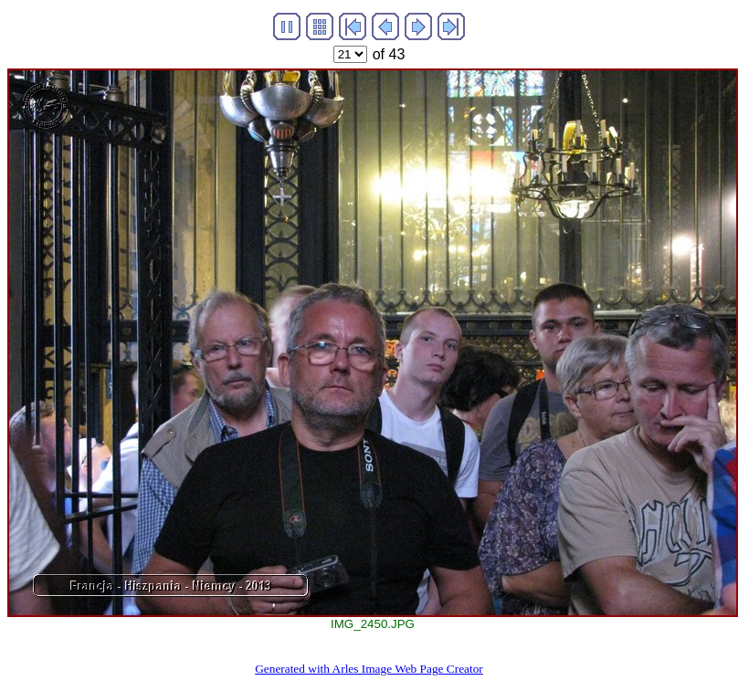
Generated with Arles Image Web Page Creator (369, 668)
